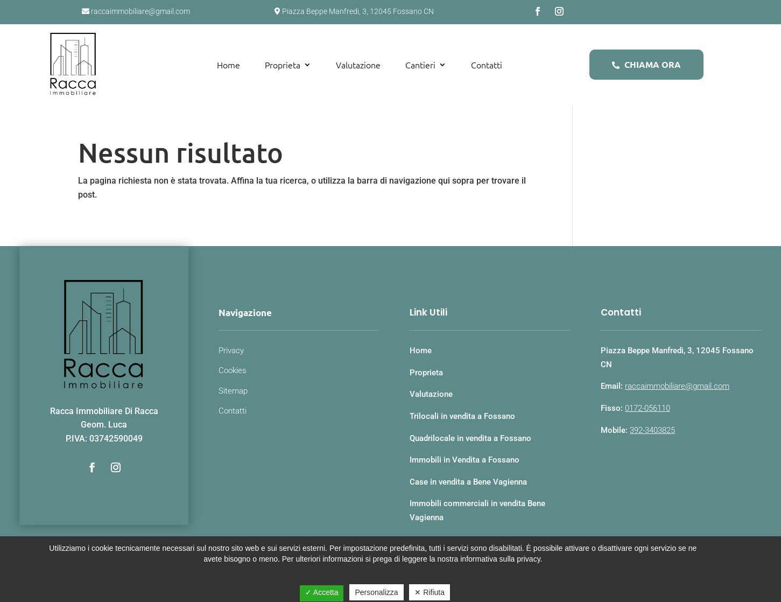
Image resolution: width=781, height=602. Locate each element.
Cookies (233, 370)
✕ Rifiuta (429, 592)
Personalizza (376, 592)
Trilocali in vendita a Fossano (462, 416)
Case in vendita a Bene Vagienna (468, 482)
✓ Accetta (322, 592)
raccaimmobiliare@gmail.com (677, 386)
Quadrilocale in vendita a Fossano (470, 438)
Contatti (486, 65)
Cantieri (420, 65)
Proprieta (282, 65)
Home (228, 65)
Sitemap (233, 391)
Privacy (231, 350)
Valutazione (358, 65)
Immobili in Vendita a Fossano (464, 460)
